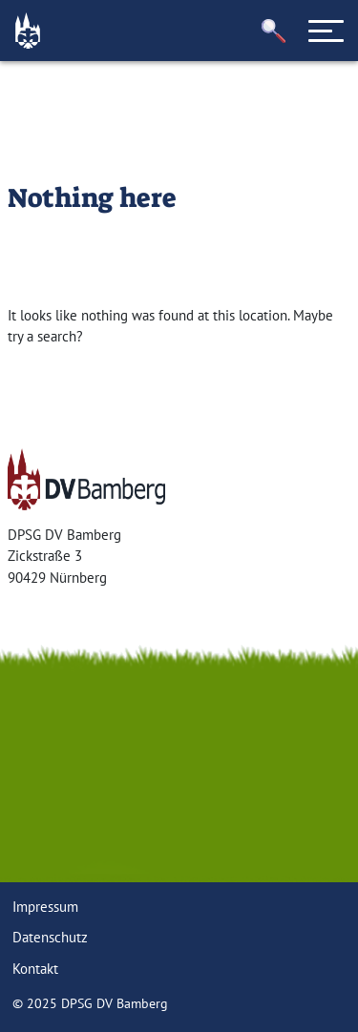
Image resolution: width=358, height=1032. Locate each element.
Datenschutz (50, 937)
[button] (274, 31)
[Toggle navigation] (326, 30)
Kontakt (35, 969)
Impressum (45, 907)
